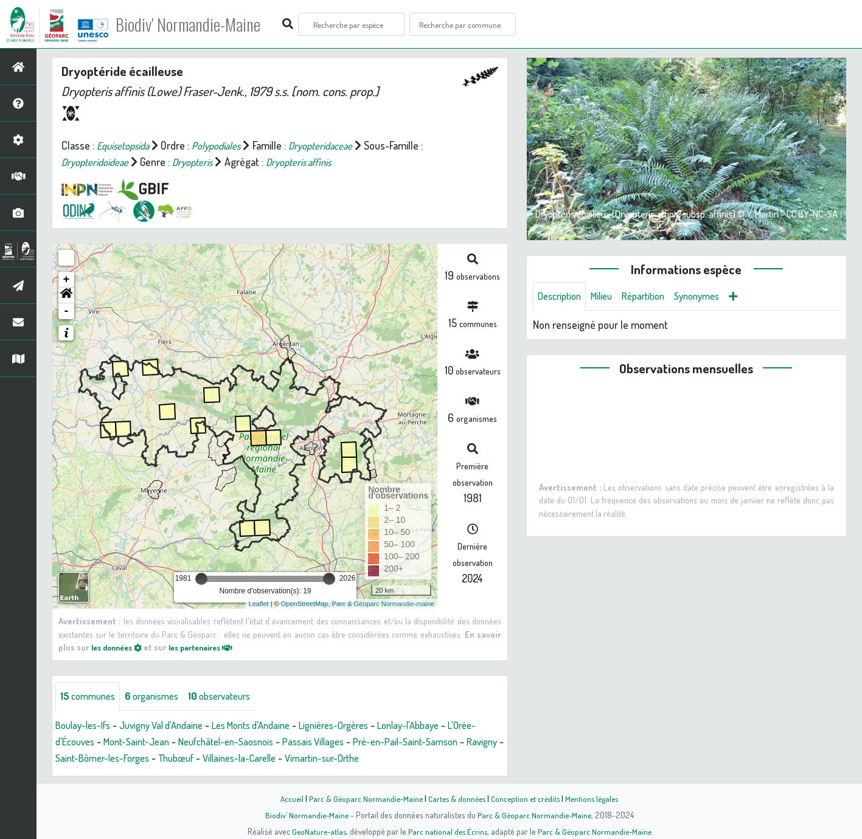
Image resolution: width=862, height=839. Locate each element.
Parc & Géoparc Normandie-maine (383, 603)
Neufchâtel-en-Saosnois (273, 742)
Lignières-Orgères (364, 726)
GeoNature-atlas (316, 831)
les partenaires (211, 646)
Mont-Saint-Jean (175, 742)
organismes (159, 696)
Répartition (654, 296)
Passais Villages (369, 742)
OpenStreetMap (304, 603)
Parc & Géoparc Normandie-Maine (362, 798)
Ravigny (116, 758)
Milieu (608, 296)
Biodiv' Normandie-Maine (200, 24)
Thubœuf (275, 758)
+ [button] (66, 279)
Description (562, 296)
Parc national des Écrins (447, 831)
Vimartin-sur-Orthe (436, 758)
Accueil (286, 798)
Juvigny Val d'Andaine (172, 726)
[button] (66, 295)
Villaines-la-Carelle (345, 758)
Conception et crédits (527, 798)
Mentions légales (596, 798)
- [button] (66, 311)
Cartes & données (456, 798)
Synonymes (712, 296)
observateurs (233, 696)
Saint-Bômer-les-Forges (194, 758)
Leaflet (259, 603)
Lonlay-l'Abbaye (446, 726)
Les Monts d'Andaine (272, 726)
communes (90, 696)
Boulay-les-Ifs (86, 726)
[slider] (201, 579)
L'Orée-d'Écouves (92, 742)
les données (119, 646)
